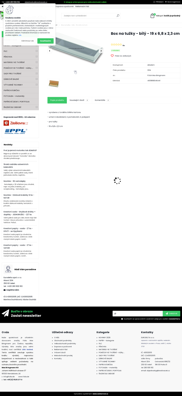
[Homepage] (2, 6)
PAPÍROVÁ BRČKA (12, 90)
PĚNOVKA (8, 56)
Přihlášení (159, 2)
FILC (5, 51)
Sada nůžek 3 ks (90, 193)
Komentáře (102, 100)
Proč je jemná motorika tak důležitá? (20, 150)
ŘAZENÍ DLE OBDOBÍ (12, 107)
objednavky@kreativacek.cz (36, 2)
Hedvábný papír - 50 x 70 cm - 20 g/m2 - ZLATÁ (63, 174)
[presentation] (49, 50)
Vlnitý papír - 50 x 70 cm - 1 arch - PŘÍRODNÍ (162, 174)
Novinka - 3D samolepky (15, 181)
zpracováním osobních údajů (147, 319)
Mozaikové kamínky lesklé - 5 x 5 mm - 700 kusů (130, 190)
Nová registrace (173, 2)
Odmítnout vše (27, 41)
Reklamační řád (82, 6)
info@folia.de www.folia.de (16, 376)
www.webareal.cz (100, 394)
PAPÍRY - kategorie (12, 45)
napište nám (12, 290)
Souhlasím (45, 41)
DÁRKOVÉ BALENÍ (11, 79)
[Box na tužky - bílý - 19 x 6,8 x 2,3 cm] (75, 47)
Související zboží (79, 100)
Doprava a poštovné (64, 6)
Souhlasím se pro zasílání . (152, 319)
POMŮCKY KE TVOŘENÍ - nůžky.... (18, 68)
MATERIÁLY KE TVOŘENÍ (14, 62)
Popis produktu (57, 100)
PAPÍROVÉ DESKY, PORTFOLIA (16, 101)
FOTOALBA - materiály (14, 96)
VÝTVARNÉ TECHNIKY (13, 85)
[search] (118, 16)
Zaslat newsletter (26, 315)
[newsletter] (171, 313)
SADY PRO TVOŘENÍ (12, 73)
